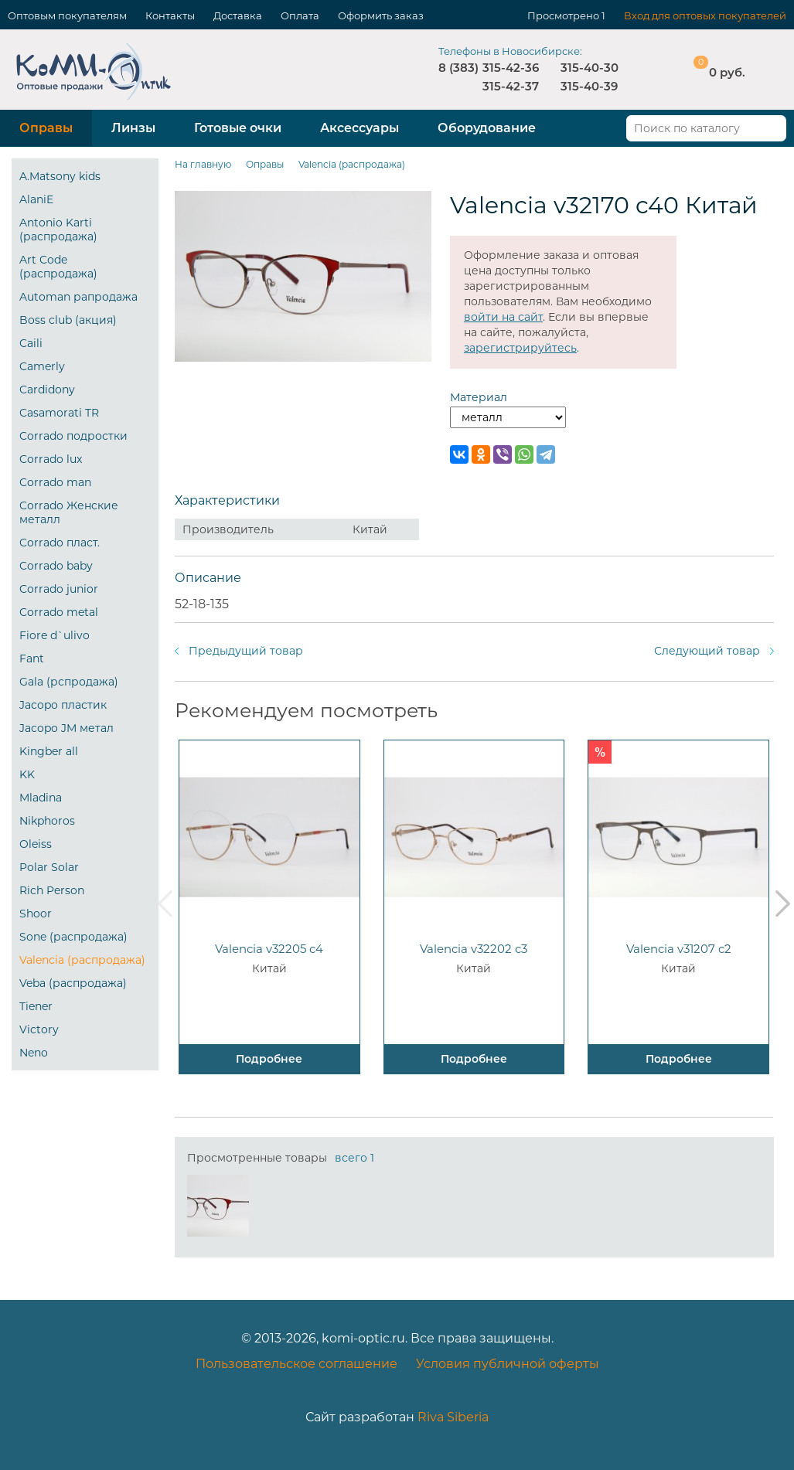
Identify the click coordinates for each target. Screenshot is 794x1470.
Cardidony (47, 389)
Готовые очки (237, 128)
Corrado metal (58, 612)
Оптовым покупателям (67, 15)
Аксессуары (359, 128)
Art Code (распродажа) (58, 267)
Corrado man (55, 482)
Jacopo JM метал (66, 728)
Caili (31, 343)
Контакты (170, 15)
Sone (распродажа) (73, 937)
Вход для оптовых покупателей (705, 15)
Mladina (40, 798)
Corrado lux (50, 459)
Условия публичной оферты (507, 1363)
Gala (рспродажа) (68, 682)
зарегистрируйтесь (520, 348)
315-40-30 (590, 67)
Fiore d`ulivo (54, 635)
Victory (39, 1029)
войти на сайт (503, 317)
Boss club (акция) (68, 320)
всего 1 (354, 1158)
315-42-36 (510, 67)
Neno (33, 1053)
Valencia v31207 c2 (678, 948)
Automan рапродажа (78, 297)
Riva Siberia (453, 1417)
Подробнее (269, 1059)
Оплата (300, 15)
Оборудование (487, 128)
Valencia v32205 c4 (269, 948)
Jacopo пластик (63, 705)
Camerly (42, 366)
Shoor (35, 913)
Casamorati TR (59, 413)
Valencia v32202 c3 (473, 948)
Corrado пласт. (59, 543)
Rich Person (51, 890)
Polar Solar (49, 867)
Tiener (36, 1006)
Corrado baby (56, 566)
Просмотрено (563, 15)
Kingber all (48, 751)
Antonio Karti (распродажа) (58, 229)
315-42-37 (510, 86)
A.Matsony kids (60, 176)
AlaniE (36, 199)
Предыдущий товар (246, 651)
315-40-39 (589, 86)
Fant (31, 658)
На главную (203, 164)
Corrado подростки (73, 436)
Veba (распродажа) (73, 983)
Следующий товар (707, 651)
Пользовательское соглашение (296, 1363)
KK (27, 774)
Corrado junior (58, 589)
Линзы (133, 128)
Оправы (46, 128)
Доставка (237, 15)
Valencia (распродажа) (82, 960)
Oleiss (35, 844)
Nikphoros (47, 821)
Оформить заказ (381, 15)
